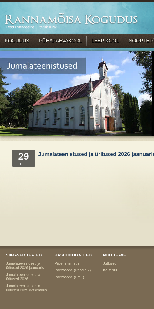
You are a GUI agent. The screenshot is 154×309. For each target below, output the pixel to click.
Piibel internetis (67, 263)
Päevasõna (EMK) (69, 277)
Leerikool (105, 40)
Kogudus (17, 40)
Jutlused (110, 263)
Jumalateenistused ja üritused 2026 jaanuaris (25, 265)
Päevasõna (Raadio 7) (73, 270)
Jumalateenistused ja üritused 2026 (23, 277)
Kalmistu (110, 270)
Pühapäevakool (60, 40)
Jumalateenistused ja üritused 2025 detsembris (26, 288)
